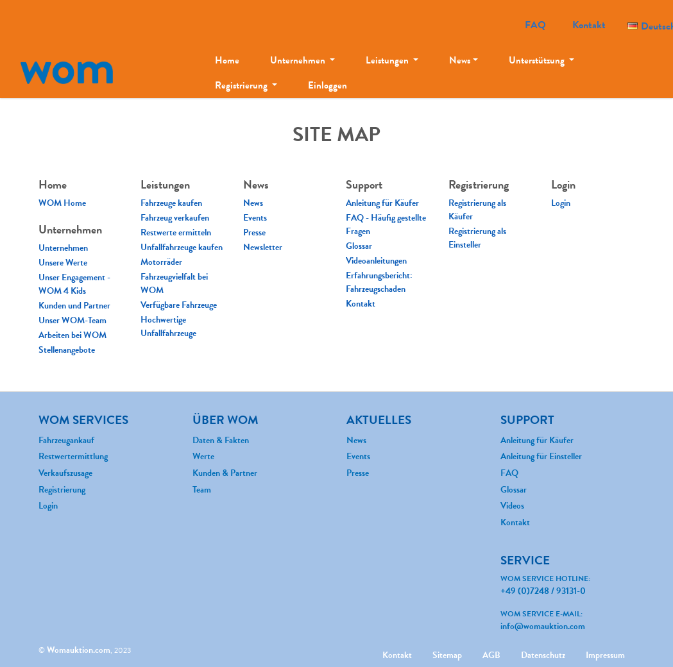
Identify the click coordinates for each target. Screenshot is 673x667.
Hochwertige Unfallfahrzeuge (168, 326)
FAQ (535, 25)
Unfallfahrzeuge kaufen (182, 247)
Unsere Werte (62, 262)
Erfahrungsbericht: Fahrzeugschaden (379, 282)
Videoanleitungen (376, 260)
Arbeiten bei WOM (72, 335)
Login (560, 203)
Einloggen (327, 85)
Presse (254, 232)
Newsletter (262, 247)
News (459, 60)
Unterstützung (538, 60)
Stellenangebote (66, 350)
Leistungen (388, 60)
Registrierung (242, 85)
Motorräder (161, 262)
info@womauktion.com (542, 626)
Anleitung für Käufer (382, 203)
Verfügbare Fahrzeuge (179, 305)
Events (255, 217)
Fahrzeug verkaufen (175, 217)
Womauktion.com (78, 650)
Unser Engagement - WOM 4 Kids (74, 284)
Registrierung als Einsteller (477, 237)
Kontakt (589, 25)
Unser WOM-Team (72, 320)
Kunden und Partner (74, 305)
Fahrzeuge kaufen (171, 203)
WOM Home (62, 203)
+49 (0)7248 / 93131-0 (543, 591)
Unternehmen (298, 60)
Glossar (359, 246)
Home (227, 60)
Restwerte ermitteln (176, 232)
